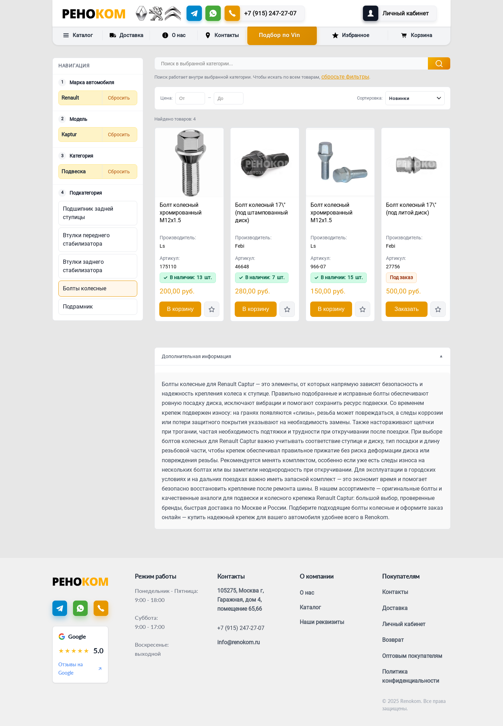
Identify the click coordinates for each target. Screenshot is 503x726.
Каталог (78, 35)
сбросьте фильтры (345, 76)
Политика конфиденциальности (410, 676)
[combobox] (415, 98)
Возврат (393, 640)
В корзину (180, 309)
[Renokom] (93, 13)
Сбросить (119, 98)
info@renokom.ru (238, 642)
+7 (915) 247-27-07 (240, 628)
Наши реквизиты (322, 622)
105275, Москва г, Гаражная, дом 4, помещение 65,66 (240, 599)
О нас (173, 35)
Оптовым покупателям (412, 656)
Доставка (126, 34)
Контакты (222, 35)
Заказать (406, 309)
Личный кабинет (403, 624)
